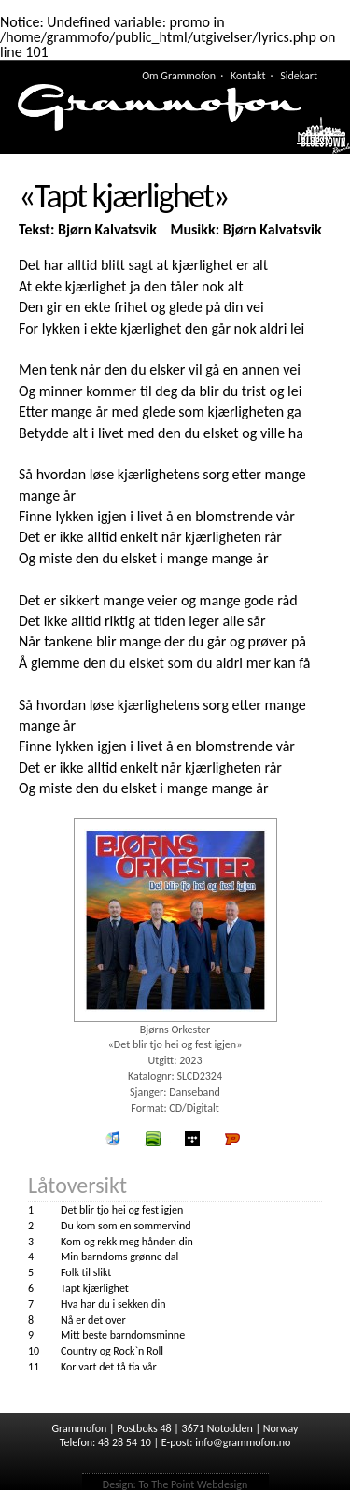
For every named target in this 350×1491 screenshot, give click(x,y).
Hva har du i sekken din (113, 1304)
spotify (153, 1138)
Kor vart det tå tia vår (109, 1366)
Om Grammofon (179, 75)
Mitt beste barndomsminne (123, 1335)
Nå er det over (93, 1320)
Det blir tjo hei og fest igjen (122, 1209)
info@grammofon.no (242, 1442)
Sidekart (298, 75)
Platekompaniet (232, 1138)
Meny (314, 137)
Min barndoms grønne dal (119, 1256)
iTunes (113, 1138)
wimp (193, 1138)
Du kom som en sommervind (126, 1225)
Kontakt (248, 75)
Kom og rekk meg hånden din (127, 1241)
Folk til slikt (86, 1272)
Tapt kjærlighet (95, 1288)
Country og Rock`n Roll (112, 1350)
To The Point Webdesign (192, 1484)
